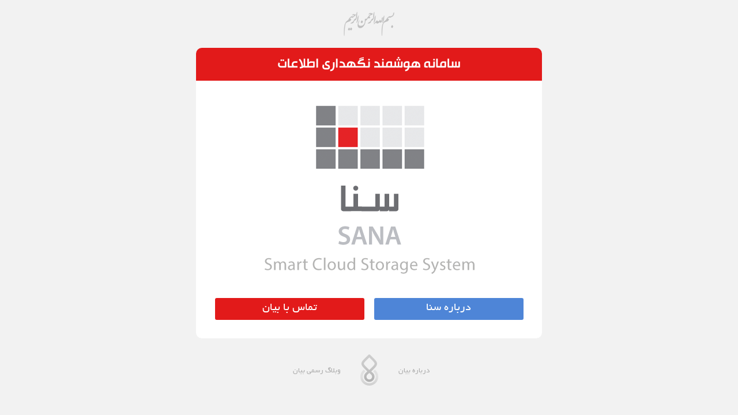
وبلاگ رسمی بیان (317, 371)
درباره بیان (414, 371)
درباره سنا (448, 308)
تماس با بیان (289, 308)
